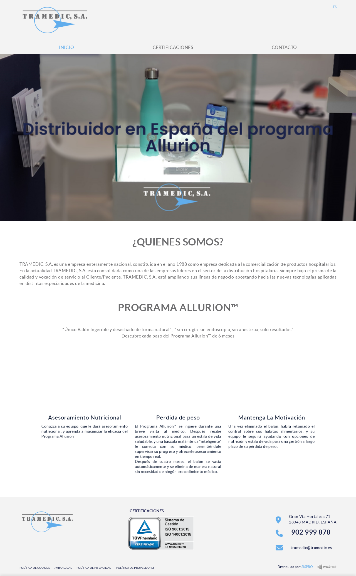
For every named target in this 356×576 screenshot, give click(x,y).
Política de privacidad (94, 567)
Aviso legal (63, 567)
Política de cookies (34, 567)
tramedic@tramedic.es (311, 547)
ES (335, 7)
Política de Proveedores (135, 567)
